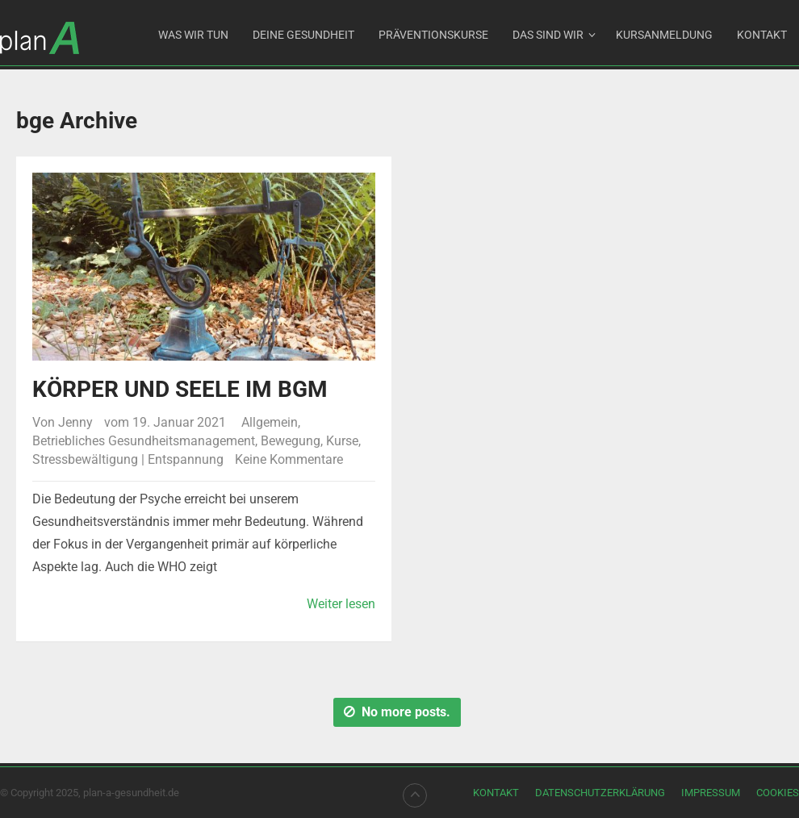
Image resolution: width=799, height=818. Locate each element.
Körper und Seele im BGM (180, 389)
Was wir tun (193, 34)
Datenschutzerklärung (600, 793)
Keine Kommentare (289, 459)
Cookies (777, 793)
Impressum (710, 793)
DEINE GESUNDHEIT (303, 34)
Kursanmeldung (664, 34)
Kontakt (762, 34)
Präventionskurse (433, 34)
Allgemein (269, 422)
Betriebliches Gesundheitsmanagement (143, 441)
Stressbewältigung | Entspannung (128, 459)
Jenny (75, 422)
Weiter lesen (341, 603)
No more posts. (397, 712)
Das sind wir (548, 34)
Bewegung (290, 441)
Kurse (342, 441)
